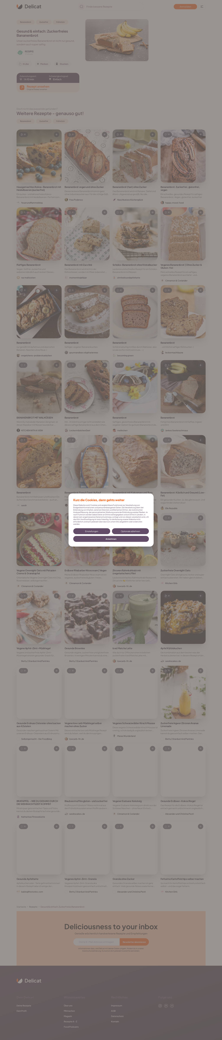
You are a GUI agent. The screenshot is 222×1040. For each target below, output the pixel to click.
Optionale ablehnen (130, 531)
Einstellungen (91, 531)
